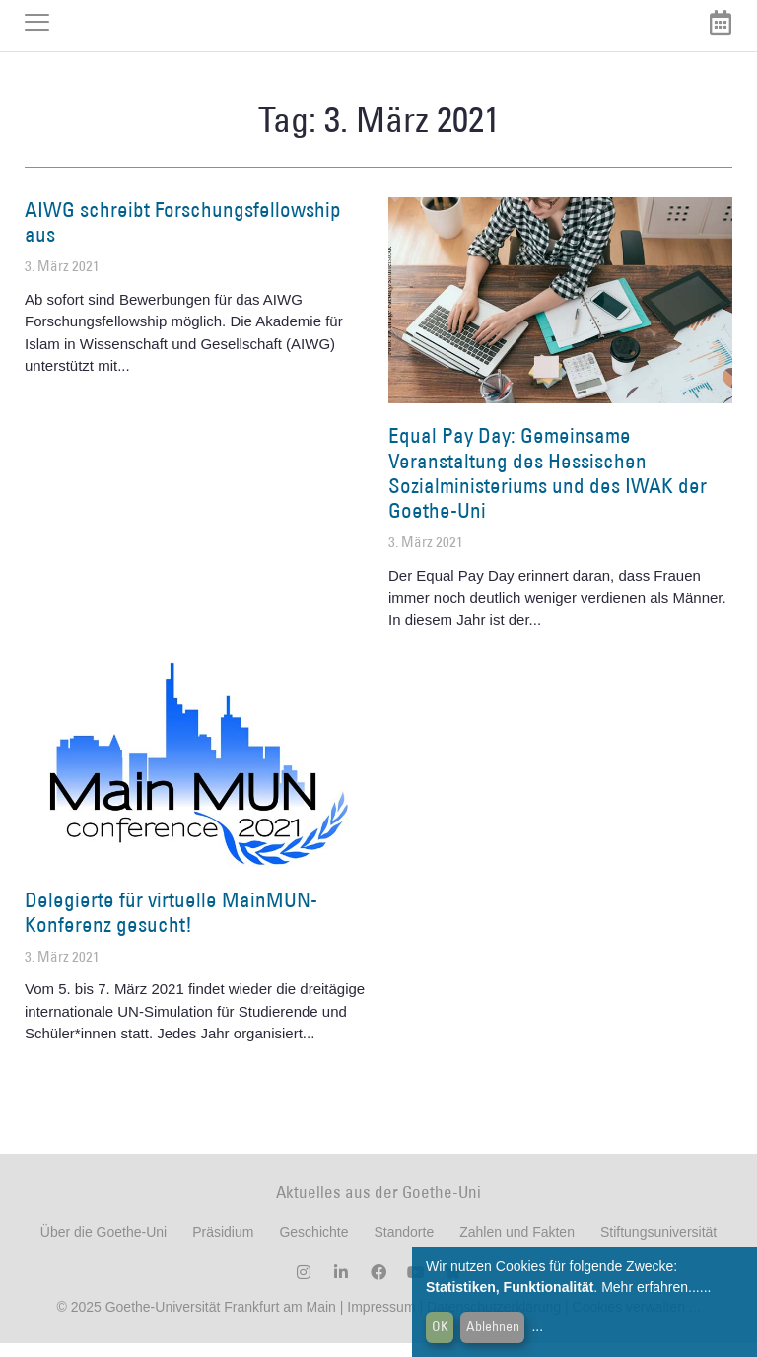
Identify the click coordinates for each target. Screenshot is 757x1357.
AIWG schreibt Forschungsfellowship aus (183, 235)
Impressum (379, 1320)
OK (440, 1326)
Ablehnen (492, 1326)
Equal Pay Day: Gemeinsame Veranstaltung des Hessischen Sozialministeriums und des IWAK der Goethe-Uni (547, 487)
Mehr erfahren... (650, 1287)
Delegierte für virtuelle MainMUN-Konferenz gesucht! (171, 926)
